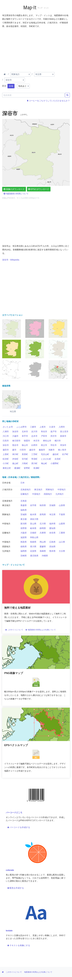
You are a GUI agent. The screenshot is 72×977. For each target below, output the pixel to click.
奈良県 (52, 533)
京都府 (33, 533)
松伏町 (6, 459)
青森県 (23, 505)
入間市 (62, 427)
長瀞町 (36, 468)
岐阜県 (33, 528)
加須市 (15, 431)
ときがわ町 (46, 459)
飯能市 (42, 450)
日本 (22, 483)
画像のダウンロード (14, 189)
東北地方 (38, 489)
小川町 (6, 463)
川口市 (6, 436)
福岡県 (23, 551)
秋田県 (43, 505)
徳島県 (23, 546)
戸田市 (44, 436)
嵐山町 (15, 463)
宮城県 (52, 505)
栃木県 (33, 514)
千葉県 (62, 514)
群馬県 (43, 514)
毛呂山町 (45, 454)
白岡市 (34, 445)
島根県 (33, 542)
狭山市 (25, 445)
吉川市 (34, 431)
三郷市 (33, 427)
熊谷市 (15, 445)
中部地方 (62, 489)
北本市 (25, 431)
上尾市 (43, 427)
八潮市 (6, 431)
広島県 (52, 542)
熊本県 (52, 551)
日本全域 (6, 483)
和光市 (44, 431)
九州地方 (59, 494)
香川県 (33, 546)
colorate (10, 870)
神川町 (15, 454)
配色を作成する (15, 888)
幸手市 (25, 436)
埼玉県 (52, 514)
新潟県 (23, 523)
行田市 (23, 450)
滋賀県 (23, 537)
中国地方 (36, 494)
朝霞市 (27, 440)
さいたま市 (8, 427)
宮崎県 (23, 555)
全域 (11, 86)
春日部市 (16, 440)
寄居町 (34, 459)
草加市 (63, 445)
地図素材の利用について (16, 193)
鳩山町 (44, 463)
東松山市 (47, 440)
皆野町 (27, 468)
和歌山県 (34, 537)
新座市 (63, 436)
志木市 (34, 436)
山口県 (62, 542)
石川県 (43, 523)
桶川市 (58, 440)
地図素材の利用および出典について (40, 630)
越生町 (56, 454)
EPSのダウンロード (38, 189)
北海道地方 (25, 489)
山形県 (62, 505)
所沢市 (53, 436)
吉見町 (58, 459)
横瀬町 (17, 468)
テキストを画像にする (18, 945)
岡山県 (43, 542)
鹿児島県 (34, 555)
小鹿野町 (54, 463)
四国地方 (48, 494)
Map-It (29, 8)
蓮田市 (6, 450)
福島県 (23, 510)
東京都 (23, 519)
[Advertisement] (36, 49)
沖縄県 (45, 555)
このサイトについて (14, 630)
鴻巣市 (51, 450)
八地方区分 (7, 489)
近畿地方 (24, 494)
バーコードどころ (14, 812)
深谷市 (6, 445)
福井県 (52, 523)
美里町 (25, 454)
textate (9, 930)
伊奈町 (15, 459)
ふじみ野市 (21, 427)
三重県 (62, 533)
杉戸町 (65, 454)
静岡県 (43, 528)
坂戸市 (53, 431)
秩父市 (44, 445)
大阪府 (23, 533)
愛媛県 (43, 546)
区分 (4, 86)
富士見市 (64, 431)
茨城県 (23, 514)
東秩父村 (7, 468)
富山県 (33, 523)
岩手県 (33, 505)
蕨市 (14, 450)
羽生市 (53, 445)
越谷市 (32, 450)
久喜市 (52, 427)
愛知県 (52, 528)
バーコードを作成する (18, 827)
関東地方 (50, 489)
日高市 (6, 440)
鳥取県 (23, 542)
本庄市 (36, 440)
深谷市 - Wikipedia (10, 260)
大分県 (62, 551)
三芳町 (34, 454)
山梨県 (62, 523)
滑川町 (34, 463)
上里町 (6, 454)
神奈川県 (34, 519)
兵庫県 (43, 533)
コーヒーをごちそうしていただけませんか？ (48, 100)
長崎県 (43, 551)
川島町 (25, 463)
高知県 (52, 546)
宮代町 (25, 459)
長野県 (23, 528)
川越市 (15, 436)
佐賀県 (33, 551)
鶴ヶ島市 (62, 450)
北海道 (23, 501)
